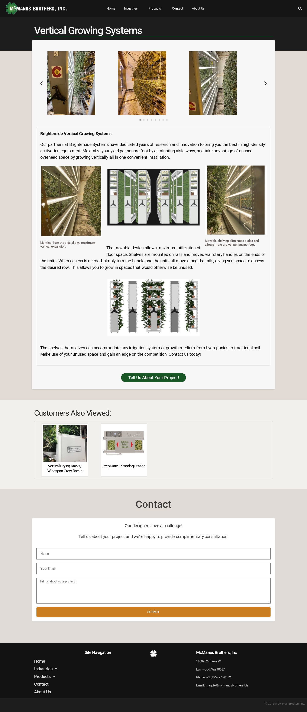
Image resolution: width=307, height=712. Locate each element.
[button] (300, 8)
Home (111, 8)
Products (156, 8)
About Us (198, 8)
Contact (177, 8)
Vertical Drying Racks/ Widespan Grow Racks (64, 468)
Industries (132, 8)
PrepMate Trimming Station (124, 466)
